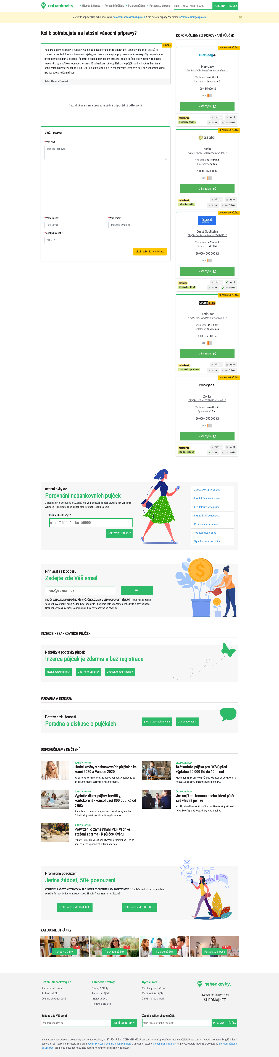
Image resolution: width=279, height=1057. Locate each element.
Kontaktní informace (52, 988)
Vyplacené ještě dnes (205, 532)
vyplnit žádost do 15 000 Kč (74, 907)
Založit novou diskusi (153, 998)
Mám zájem (207, 106)
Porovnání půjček (100, 993)
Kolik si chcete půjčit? (60, 515)
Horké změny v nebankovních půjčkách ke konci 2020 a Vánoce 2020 (105, 769)
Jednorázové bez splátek (207, 490)
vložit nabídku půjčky (88, 671)
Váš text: (49, 142)
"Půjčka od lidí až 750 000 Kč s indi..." (207, 400)
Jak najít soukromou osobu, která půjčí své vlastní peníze (205, 798)
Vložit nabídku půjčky (152, 993)
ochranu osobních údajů (118, 1043)
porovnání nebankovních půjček (129, 17)
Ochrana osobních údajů (54, 998)
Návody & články (100, 988)
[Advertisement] (105, 188)
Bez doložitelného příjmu (206, 507)
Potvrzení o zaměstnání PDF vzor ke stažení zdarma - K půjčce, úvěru (102, 831)
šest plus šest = (53, 233)
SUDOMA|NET (215, 1000)
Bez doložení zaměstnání (207, 498)
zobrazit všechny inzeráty (120, 671)
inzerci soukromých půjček (192, 17)
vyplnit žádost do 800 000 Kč (139, 907)
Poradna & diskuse (101, 1003)
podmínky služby (96, 1043)
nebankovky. (61, 5)
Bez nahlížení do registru (206, 515)
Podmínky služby (50, 993)
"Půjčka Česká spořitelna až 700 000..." (207, 235)
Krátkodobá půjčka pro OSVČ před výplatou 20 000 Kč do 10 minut (201, 769)
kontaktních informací (164, 1043)
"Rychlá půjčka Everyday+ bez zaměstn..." (207, 70)
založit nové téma (187, 721)
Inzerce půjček (99, 998)
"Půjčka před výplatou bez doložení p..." (207, 318)
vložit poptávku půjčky (58, 671)
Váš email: (114, 218)
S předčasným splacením (207, 541)
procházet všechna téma (157, 721)
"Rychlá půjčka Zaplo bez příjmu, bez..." (207, 153)
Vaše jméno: (51, 218)
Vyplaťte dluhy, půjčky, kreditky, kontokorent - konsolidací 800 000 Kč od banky (105, 801)
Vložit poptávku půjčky (153, 988)
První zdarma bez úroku (206, 524)
